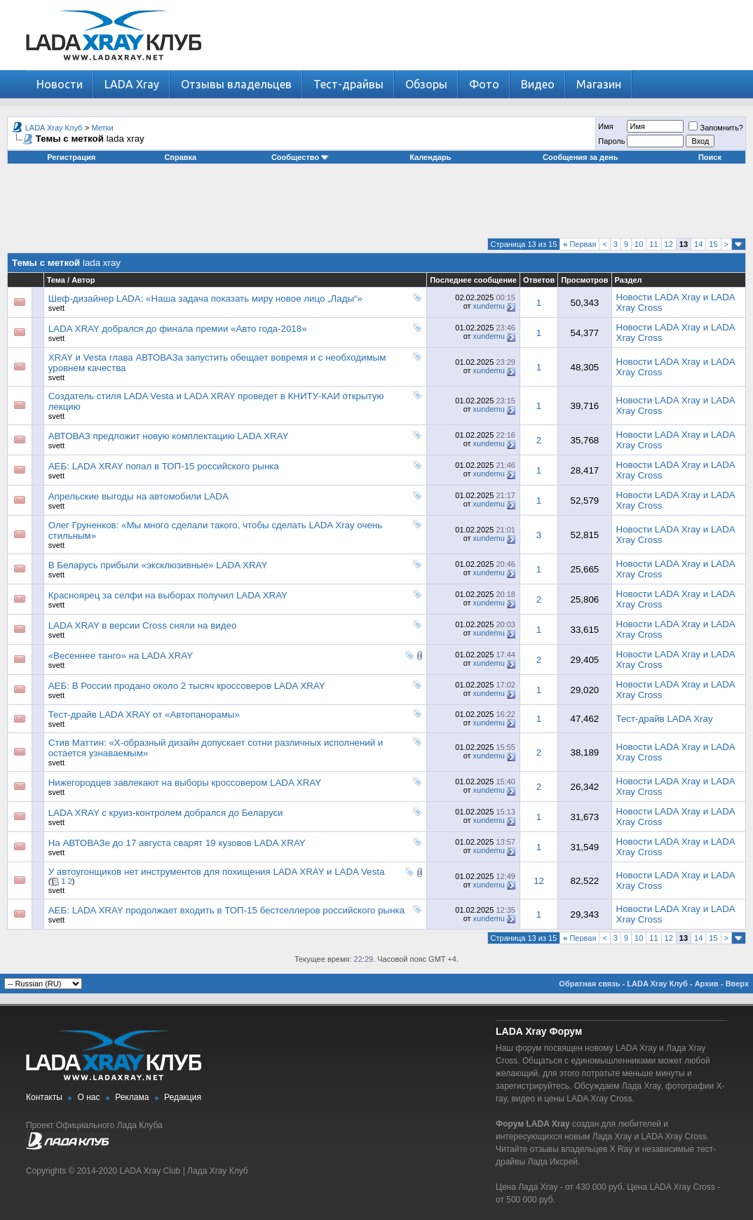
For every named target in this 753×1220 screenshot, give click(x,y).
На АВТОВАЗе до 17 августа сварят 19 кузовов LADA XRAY (177, 843)
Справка (180, 157)
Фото (484, 84)
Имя (605, 126)
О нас (89, 1097)
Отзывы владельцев (236, 84)
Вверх (737, 983)
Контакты (44, 1097)
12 (669, 244)
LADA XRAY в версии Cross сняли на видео (142, 625)
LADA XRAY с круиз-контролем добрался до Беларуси (165, 812)
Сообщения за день (580, 157)
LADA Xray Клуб (54, 127)
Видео (538, 84)
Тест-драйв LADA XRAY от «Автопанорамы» (144, 714)
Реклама (132, 1097)
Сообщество (300, 157)
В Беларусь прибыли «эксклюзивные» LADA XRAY (158, 565)
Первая (579, 244)
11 (653, 244)
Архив (707, 983)
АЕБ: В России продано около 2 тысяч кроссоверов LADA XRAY (186, 686)
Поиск (709, 157)
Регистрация (71, 157)
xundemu (489, 306)
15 (713, 244)
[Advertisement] (376, 206)
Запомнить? (715, 127)
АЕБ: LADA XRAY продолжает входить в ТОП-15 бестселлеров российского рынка (226, 910)
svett (56, 308)
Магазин (598, 84)
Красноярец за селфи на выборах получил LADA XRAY (167, 595)
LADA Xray (131, 84)
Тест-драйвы (348, 84)
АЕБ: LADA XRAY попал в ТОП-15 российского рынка (163, 466)
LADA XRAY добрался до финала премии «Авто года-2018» (177, 328)
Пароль (611, 141)
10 (639, 244)
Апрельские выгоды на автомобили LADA (138, 496)
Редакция (182, 1097)
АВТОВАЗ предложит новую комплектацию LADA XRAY (168, 436)
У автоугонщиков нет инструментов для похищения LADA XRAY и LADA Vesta (216, 871)
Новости (59, 84)
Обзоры (426, 84)
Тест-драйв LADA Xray (664, 718)
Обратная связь (589, 983)
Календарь (430, 157)
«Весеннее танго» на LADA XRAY (120, 655)
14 (698, 244)
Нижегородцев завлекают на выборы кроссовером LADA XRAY (184, 782)
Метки (103, 127)
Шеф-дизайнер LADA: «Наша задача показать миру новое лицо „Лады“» (205, 298)
